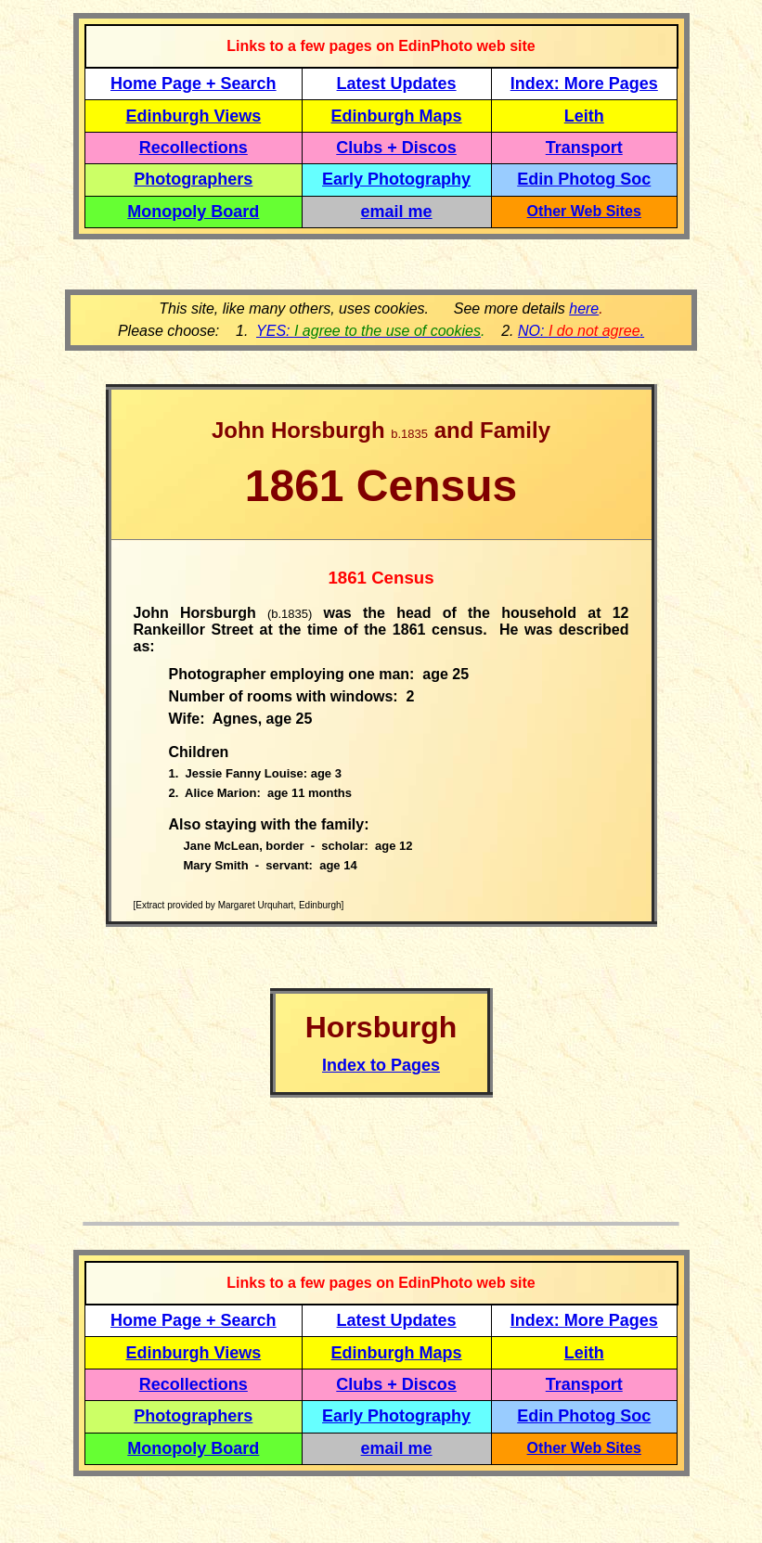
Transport (584, 147)
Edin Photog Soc (584, 179)
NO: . (581, 331)
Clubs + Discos (396, 147)
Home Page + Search (193, 83)
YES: (368, 331)
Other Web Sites (584, 211)
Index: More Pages (584, 83)
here (584, 308)
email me (397, 211)
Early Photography (396, 179)
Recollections (193, 147)
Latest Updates (397, 83)
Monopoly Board (193, 211)
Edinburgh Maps (396, 116)
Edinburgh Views (193, 116)
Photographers (193, 179)
